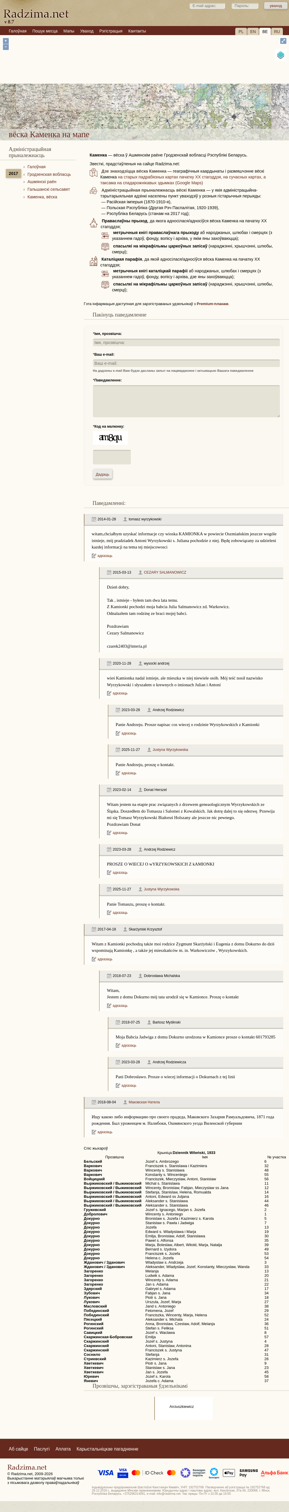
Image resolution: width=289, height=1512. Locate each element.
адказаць (105, 556)
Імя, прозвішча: (108, 334)
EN (253, 31)
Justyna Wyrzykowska (170, 750)
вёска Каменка (164, 111)
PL (240, 31)
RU (277, 31)
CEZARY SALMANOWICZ (165, 572)
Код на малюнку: (109, 426)
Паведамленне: (108, 380)
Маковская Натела (144, 1102)
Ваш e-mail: (104, 354)
